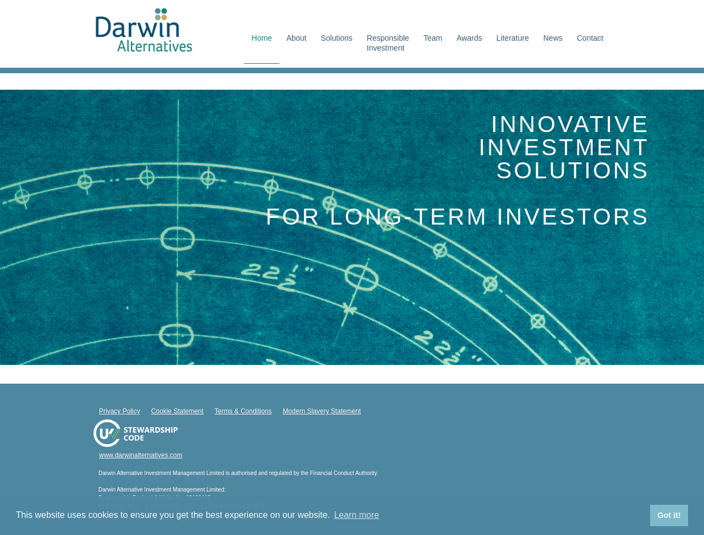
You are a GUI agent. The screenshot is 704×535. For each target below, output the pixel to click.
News (553, 38)
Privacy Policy (119, 411)
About (297, 38)
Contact (590, 38)
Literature (513, 38)
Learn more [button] (356, 515)
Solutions (337, 38)
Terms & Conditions (243, 411)
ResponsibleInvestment (388, 43)
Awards (469, 38)
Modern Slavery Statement (322, 411)
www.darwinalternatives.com (140, 455)
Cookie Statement (177, 411)
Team (433, 38)
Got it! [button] (668, 515)
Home (261, 38)
